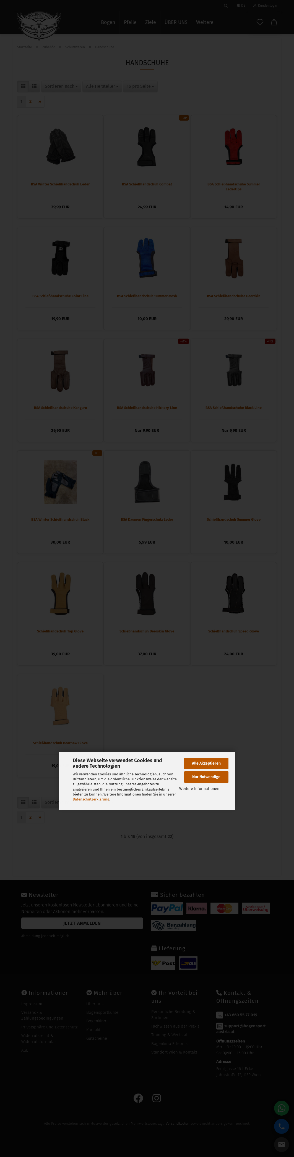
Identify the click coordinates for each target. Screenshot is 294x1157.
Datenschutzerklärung (91, 799)
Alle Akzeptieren (206, 763)
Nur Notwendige (206, 777)
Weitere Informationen (199, 788)
